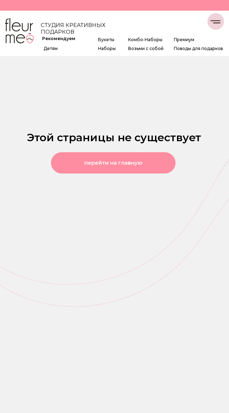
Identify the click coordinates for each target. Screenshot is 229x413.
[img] (19, 31)
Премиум (184, 39)
